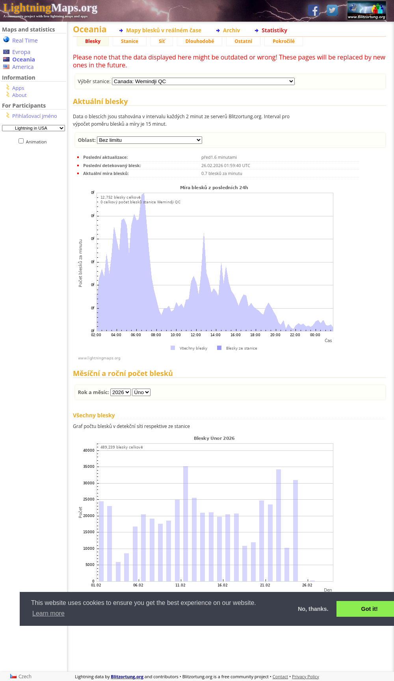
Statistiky (274, 30)
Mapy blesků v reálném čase (163, 30)
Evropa (21, 52)
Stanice (129, 41)
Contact (280, 676)
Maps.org (50, 7)
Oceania (23, 59)
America (23, 67)
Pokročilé (284, 41)
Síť (162, 41)
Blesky (92, 41)
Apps (18, 87)
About (19, 95)
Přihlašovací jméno (34, 115)
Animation (38, 142)
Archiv (231, 30)
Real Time (25, 40)
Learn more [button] (48, 613)
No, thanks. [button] (313, 609)
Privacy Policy (305, 676)
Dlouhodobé (199, 41)
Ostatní (243, 41)
